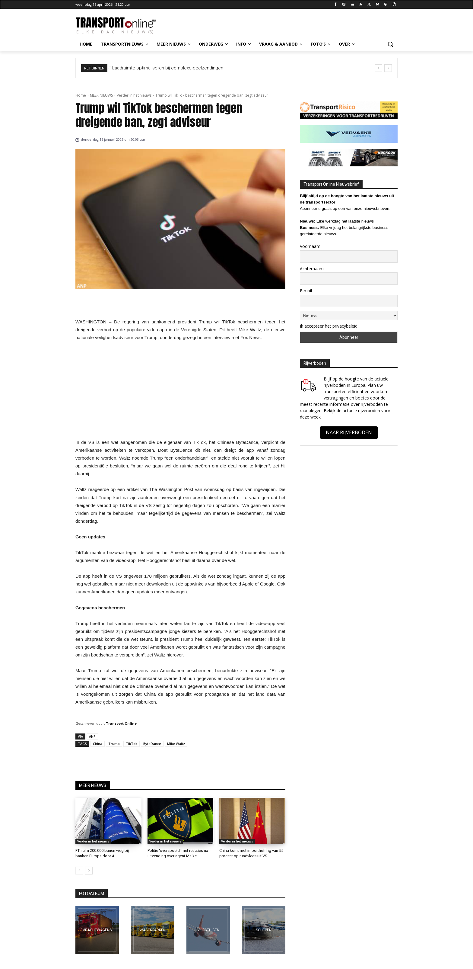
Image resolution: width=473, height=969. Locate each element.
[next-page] (89, 870)
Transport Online (121, 723)
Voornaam (310, 246)
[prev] (378, 68)
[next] (388, 68)
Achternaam (312, 268)
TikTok (131, 743)
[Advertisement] (180, 391)
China (97, 743)
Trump (114, 743)
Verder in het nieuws (134, 95)
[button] (390, 44)
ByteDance (152, 743)
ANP (92, 736)
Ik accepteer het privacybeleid (328, 326)
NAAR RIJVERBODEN (349, 432)
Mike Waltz (176, 743)
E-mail (306, 291)
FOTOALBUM (91, 893)
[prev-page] (79, 870)
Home (80, 95)
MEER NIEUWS (101, 95)
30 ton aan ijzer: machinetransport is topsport (158, 68)
